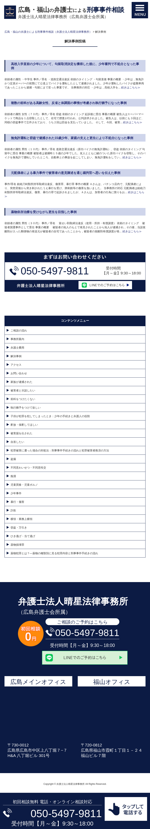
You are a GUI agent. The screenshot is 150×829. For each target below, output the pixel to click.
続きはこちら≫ (130, 87)
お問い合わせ (19, 373)
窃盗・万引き (19, 527)
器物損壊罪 (19, 544)
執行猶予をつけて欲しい (26, 407)
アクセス (16, 364)
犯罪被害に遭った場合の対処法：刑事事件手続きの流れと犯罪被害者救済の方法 (60, 450)
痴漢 (13, 476)
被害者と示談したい (23, 390)
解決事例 (16, 356)
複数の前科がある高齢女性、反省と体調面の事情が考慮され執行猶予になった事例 (69, 103)
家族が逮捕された (21, 381)
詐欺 (13, 510)
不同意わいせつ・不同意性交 (28, 467)
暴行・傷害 (17, 501)
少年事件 (16, 493)
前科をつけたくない (23, 399)
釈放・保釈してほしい (24, 424)
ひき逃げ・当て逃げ (23, 536)
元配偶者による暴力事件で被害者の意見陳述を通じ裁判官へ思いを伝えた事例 (65, 172)
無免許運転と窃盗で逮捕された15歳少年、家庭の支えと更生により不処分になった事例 (72, 138)
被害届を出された (21, 433)
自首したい (17, 441)
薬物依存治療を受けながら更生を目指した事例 (44, 212)
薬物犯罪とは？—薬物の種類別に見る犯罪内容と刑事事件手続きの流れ (54, 553)
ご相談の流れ (19, 330)
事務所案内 (17, 339)
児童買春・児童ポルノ (24, 484)
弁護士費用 (17, 347)
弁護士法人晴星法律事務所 (73, 601)
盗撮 (13, 459)
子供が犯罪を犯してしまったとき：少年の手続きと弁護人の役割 (50, 416)
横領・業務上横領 (21, 519)
